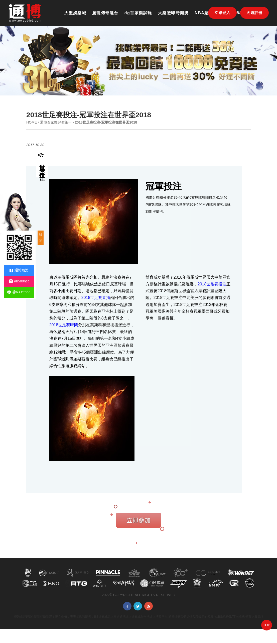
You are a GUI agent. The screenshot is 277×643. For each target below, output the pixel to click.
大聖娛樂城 (75, 13)
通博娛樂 (19, 270)
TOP (266, 625)
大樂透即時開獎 (173, 13)
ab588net (19, 281)
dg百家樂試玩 (138, 13)
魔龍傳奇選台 (105, 13)
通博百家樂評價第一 (56, 122)
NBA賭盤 (204, 13)
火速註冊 (254, 13)
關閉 (40, 238)
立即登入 (222, 13)
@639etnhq (19, 292)
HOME (31, 122)
